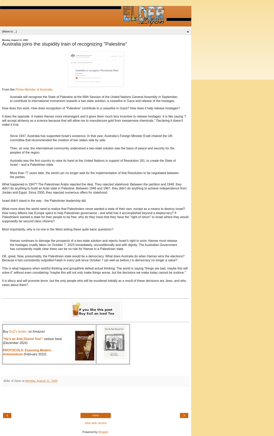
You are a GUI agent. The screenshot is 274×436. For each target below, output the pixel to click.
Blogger (103, 432)
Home (95, 415)
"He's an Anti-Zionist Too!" (23, 339)
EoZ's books (18, 331)
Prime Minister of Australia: (34, 89)
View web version (95, 423)
